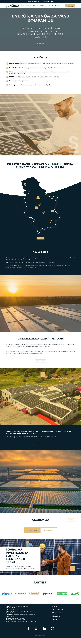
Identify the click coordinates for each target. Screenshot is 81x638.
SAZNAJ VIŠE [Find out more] (40, 43)
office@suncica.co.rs (17, 618)
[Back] (12, 6)
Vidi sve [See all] (40, 238)
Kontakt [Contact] (54, 619)
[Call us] (70, 5)
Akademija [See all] (40, 520)
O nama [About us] (54, 606)
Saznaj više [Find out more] (40, 360)
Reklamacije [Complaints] (56, 616)
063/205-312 (21, 620)
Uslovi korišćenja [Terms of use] (57, 613)
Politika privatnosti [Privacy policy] (58, 609)
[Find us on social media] (28, 628)
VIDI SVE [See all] (71, 519)
